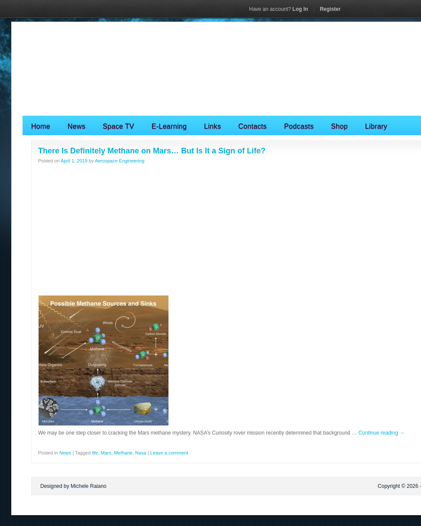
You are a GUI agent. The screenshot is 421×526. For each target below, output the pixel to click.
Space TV (118, 126)
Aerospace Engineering (119, 160)
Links (212, 126)
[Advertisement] (228, 230)
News (76, 126)
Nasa (140, 452)
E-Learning (169, 126)
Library (376, 126)
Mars (106, 452)
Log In (278, 9)
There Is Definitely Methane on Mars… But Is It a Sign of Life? (152, 150)
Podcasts (299, 126)
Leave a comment (169, 452)
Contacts (252, 126)
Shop (339, 126)
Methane (123, 452)
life (95, 452)
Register (330, 9)
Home (40, 126)
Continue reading (381, 433)
